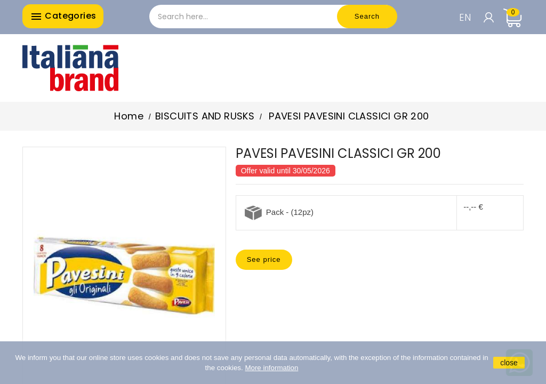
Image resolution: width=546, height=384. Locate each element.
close (509, 362)
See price (264, 259)
